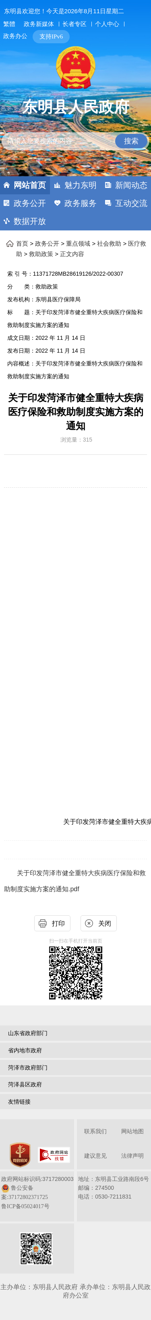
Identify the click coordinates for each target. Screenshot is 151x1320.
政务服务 (80, 203)
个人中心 (107, 23)
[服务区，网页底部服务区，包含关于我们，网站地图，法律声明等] (75, 1197)
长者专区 (74, 23)
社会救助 (109, 243)
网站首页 (30, 185)
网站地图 (132, 1131)
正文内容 (72, 254)
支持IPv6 (51, 36)
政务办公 (15, 35)
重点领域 (78, 243)
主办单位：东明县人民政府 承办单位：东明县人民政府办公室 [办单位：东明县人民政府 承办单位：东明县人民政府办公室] (75, 1291)
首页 (22, 243)
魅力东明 (80, 185)
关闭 (104, 923)
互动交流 (131, 203)
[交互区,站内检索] (76, 134)
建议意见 (95, 1156)
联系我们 (95, 1131)
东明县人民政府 (75, 107)
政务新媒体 (39, 24)
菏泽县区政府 (25, 1084)
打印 (58, 923)
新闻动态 (131, 185)
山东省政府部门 (28, 1033)
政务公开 (30, 203)
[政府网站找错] (54, 1155)
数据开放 (30, 221)
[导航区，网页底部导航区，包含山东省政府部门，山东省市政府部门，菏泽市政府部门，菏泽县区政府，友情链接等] (75, 1068)
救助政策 (41, 254)
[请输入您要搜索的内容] (76, 141)
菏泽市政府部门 (28, 1067)
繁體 (9, 24)
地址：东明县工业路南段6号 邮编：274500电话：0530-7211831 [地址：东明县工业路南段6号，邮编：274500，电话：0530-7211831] (113, 1188)
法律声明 (132, 1156)
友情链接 (19, 1101)
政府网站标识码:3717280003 (37, 1192)
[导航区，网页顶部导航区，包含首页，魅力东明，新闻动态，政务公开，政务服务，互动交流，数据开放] (75, 203)
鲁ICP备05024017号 (25, 1206)
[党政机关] (20, 1155)
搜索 (131, 141)
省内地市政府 (25, 1050)
